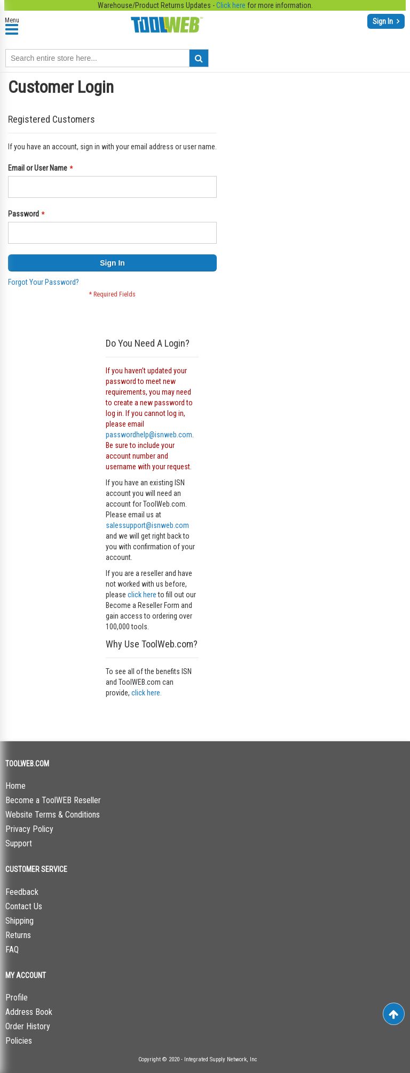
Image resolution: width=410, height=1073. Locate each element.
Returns (18, 935)
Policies (18, 1041)
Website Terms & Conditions (52, 815)
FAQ (12, 949)
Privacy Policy (29, 829)
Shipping (19, 921)
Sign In (384, 21)
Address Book (28, 1012)
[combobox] (107, 58)
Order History (27, 1026)
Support (18, 843)
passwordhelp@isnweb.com (149, 434)
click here (142, 594)
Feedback (21, 892)
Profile (16, 997)
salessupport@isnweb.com (147, 525)
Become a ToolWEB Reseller (53, 800)
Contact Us (23, 906)
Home (15, 786)
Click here (231, 5)
